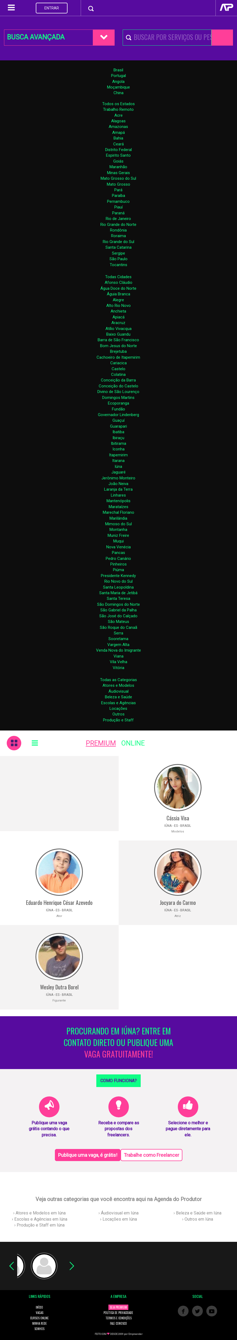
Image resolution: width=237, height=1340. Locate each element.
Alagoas (118, 121)
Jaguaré (118, 472)
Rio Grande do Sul (118, 241)
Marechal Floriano (118, 512)
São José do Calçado (118, 616)
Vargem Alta (118, 644)
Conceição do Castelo (118, 386)
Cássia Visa (178, 818)
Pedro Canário (118, 558)
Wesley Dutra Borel (59, 987)
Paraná (118, 213)
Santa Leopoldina (118, 587)
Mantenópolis (118, 500)
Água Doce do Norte (118, 288)
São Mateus (118, 621)
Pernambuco (118, 201)
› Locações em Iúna (118, 1219)
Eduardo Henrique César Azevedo (59, 902)
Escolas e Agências (118, 702)
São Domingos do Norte (118, 604)
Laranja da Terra (118, 489)
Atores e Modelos (118, 685)
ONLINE (133, 743)
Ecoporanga (118, 403)
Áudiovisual (118, 691)
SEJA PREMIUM (118, 1307)
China (118, 92)
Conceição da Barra (118, 380)
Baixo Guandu (118, 334)
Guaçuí (118, 420)
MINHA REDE (39, 1323)
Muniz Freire (118, 535)
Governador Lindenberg (118, 414)
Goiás (118, 161)
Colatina (118, 374)
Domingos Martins (118, 397)
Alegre (118, 300)
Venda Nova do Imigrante (118, 650)
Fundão (118, 409)
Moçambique (118, 87)
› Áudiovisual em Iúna (118, 1213)
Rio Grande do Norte (118, 224)
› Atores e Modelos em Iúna (39, 1213)
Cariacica (118, 363)
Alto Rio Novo (118, 305)
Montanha (118, 529)
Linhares (118, 495)
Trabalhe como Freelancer (151, 1155)
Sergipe (118, 253)
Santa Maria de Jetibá (118, 592)
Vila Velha (118, 661)
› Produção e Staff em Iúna (39, 1225)
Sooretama (118, 638)
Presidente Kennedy (118, 575)
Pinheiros (118, 564)
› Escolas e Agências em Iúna (39, 1219)
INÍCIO (39, 1307)
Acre (118, 115)
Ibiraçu (118, 437)
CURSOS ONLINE (39, 1318)
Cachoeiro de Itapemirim (118, 357)
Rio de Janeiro (118, 218)
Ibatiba (118, 431)
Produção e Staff (118, 720)
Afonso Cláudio (118, 282)
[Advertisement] (59, 793)
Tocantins (118, 264)
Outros (118, 714)
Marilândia (118, 518)
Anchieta (118, 311)
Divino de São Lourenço (118, 391)
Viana (118, 656)
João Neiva (118, 483)
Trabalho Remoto (118, 109)
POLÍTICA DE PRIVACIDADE (118, 1312)
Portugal (118, 75)
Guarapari (118, 426)
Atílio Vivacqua (118, 328)
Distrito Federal (118, 149)
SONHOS (39, 1329)
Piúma (118, 569)
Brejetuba (118, 351)
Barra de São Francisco (118, 339)
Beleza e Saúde (118, 697)
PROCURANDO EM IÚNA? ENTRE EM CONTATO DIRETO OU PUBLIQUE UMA (118, 1042)
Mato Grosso (118, 184)
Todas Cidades (118, 276)
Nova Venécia (118, 547)
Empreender (135, 1334)
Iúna (118, 466)
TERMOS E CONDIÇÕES (118, 1318)
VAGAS (39, 1312)
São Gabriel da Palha (118, 610)
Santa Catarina (118, 247)
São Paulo (118, 258)
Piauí (118, 207)
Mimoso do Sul (118, 524)
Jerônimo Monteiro (118, 478)
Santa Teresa (118, 598)
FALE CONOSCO (118, 1323)
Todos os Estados (118, 103)
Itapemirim (118, 455)
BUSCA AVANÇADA (36, 37)
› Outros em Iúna (197, 1219)
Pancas (118, 552)
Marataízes (118, 506)
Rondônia (118, 230)
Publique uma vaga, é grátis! (87, 1155)
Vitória (118, 667)
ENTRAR (51, 8)
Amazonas (118, 126)
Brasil (118, 70)
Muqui (118, 541)
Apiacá (118, 317)
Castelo (118, 368)
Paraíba (118, 195)
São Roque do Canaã (118, 627)
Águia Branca (118, 294)
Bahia (118, 138)
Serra (118, 633)
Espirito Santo (118, 155)
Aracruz (118, 322)
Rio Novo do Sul (118, 581)
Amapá (118, 132)
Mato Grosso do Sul (118, 178)
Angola (118, 81)
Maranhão (118, 166)
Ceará (118, 144)
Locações (118, 708)
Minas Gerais (118, 172)
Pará (118, 190)
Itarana (118, 460)
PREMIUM (101, 743)
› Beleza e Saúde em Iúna (197, 1213)
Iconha (118, 449)
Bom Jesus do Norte (118, 345)
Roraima (118, 235)
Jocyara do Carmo (178, 902)
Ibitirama (118, 443)
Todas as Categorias (118, 679)
